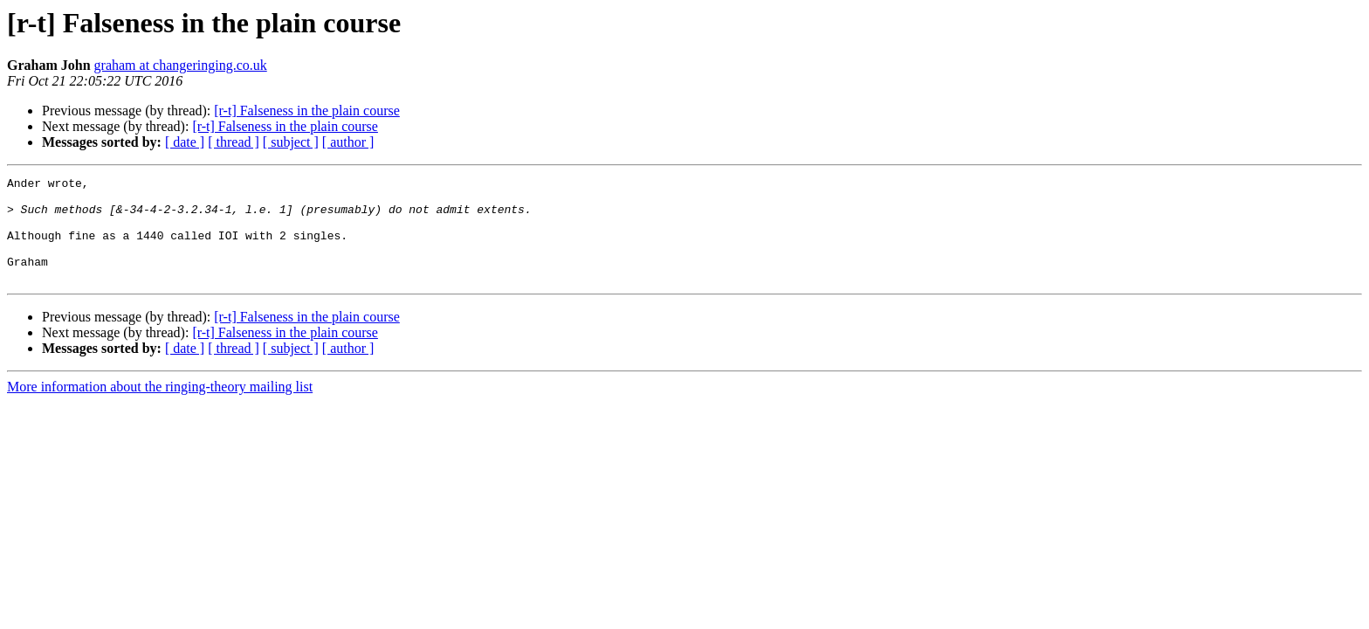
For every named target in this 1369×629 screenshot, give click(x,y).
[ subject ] (291, 142)
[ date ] (184, 142)
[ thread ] (233, 142)
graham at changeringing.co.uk (180, 65)
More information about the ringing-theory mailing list (160, 407)
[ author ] (348, 142)
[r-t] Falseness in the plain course (307, 110)
